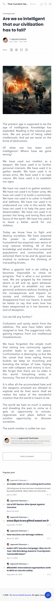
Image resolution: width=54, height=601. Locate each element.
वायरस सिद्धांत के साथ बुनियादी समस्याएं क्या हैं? (28, 521)
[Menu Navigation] (4, 4)
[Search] (45, 4)
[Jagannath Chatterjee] (18, 39)
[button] (41, 4)
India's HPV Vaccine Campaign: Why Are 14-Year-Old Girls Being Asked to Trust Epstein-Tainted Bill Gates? (29, 551)
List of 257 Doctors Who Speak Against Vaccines (26, 506)
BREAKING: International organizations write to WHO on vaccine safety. (29, 569)
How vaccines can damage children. (25, 534)
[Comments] (49, 495)
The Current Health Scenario (18, 4)
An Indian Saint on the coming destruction (29, 484)
